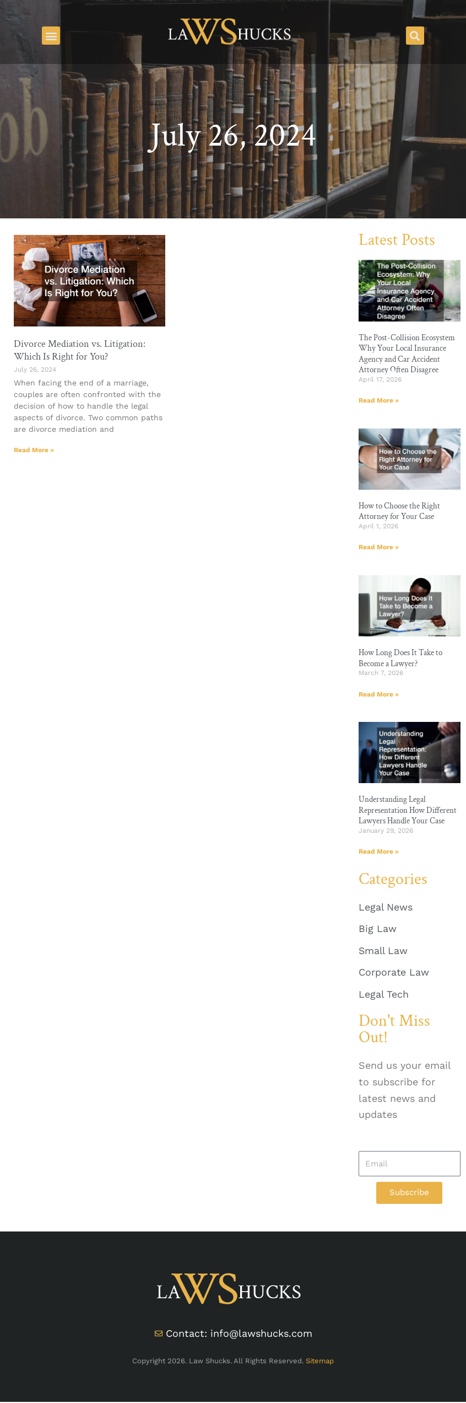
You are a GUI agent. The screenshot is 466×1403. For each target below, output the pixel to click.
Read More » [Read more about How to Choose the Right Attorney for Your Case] (379, 547)
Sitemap (320, 1362)
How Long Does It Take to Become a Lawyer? (400, 658)
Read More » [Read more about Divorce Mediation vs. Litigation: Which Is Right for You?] (34, 450)
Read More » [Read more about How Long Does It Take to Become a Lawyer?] (379, 694)
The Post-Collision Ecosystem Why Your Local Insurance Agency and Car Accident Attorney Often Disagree (407, 354)
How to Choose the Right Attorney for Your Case (399, 511)
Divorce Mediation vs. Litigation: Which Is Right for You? (79, 350)
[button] (51, 35)
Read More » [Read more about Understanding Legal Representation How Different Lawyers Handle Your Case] (379, 852)
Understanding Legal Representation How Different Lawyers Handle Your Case (408, 811)
